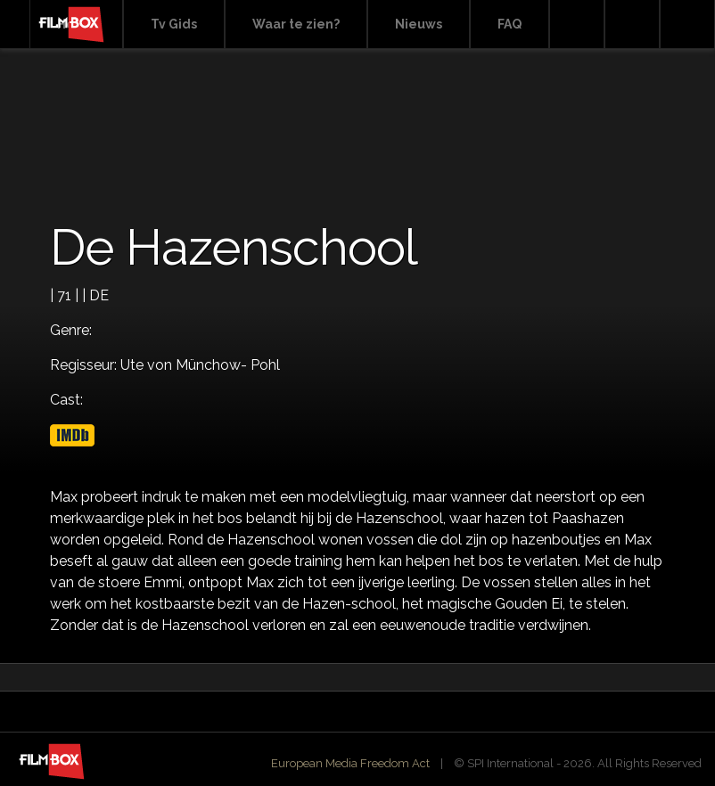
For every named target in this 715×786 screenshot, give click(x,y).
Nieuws (418, 24)
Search (576, 24)
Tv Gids (174, 24)
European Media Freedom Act (350, 763)
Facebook (632, 24)
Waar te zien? (296, 24)
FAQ (509, 24)
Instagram (687, 24)
